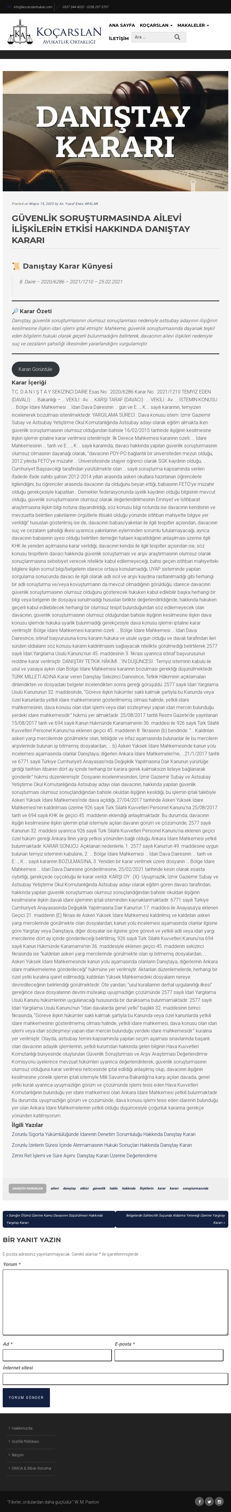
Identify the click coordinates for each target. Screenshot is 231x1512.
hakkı (113, 1188)
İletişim (119, 38)
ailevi (55, 1188)
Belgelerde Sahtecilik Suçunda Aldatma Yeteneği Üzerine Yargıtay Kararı (175, 1219)
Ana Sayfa (122, 25)
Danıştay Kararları (27, 1188)
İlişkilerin (146, 1188)
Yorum (11, 1264)
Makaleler (193, 25)
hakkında (128, 1188)
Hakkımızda (22, 1428)
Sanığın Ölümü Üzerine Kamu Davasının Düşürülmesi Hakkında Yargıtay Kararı (54, 1219)
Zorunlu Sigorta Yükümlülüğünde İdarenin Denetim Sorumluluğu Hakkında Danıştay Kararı (104, 1134)
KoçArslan (156, 25)
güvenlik (99, 1188)
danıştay (69, 1188)
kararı (174, 1188)
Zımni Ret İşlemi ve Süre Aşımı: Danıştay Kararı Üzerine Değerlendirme (84, 1156)
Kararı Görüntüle (35, 369)
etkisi (84, 1188)
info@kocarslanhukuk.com (29, 7)
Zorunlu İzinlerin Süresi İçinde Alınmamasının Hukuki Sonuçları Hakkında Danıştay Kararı (102, 1145)
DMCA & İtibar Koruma (31, 1468)
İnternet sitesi (17, 1368)
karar (161, 1188)
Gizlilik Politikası (25, 1441)
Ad (7, 1344)
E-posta (124, 1344)
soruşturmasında (195, 1188)
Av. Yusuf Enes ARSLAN (78, 204)
